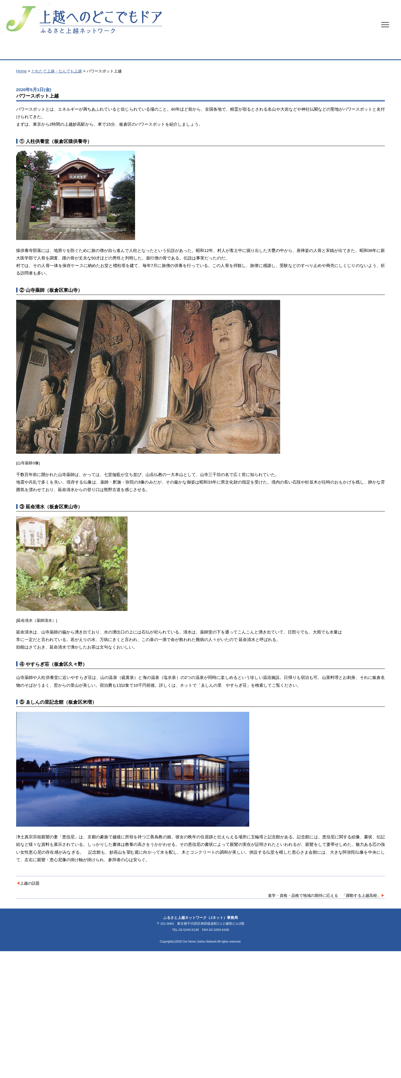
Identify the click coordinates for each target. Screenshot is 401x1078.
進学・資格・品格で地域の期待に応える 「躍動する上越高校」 (324, 895)
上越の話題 (30, 883)
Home (21, 71)
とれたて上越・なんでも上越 (56, 71)
